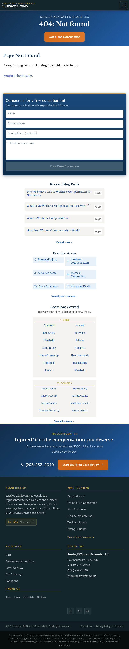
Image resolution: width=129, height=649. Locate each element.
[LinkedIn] (87, 611)
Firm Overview (14, 567)
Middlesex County (80, 403)
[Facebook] (70, 611)
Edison (80, 340)
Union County (49, 388)
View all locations (64, 421)
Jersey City (49, 333)
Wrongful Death (76, 529)
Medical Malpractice (79, 515)
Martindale (28, 597)
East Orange (49, 348)
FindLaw (41, 597)
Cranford (49, 325)
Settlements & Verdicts (20, 561)
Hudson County (49, 396)
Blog (9, 554)
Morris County (80, 410)
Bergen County (49, 403)
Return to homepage (17, 75)
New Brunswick (80, 355)
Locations (12, 581)
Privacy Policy (103, 626)
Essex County (80, 388)
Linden (49, 370)
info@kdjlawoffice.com (82, 575)
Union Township (49, 355)
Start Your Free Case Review (83, 464)
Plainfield (49, 362)
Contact (118, 626)
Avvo (8, 597)
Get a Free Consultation (64, 37)
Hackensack (80, 362)
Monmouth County (49, 410)
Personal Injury (76, 496)
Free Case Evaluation (64, 166)
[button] (124, 5)
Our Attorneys (14, 574)
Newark (80, 325)
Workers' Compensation (82, 502)
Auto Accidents (76, 509)
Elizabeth (49, 340)
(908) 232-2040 (16, 6)
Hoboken (80, 348)
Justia (17, 597)
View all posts (64, 242)
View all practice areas (64, 296)
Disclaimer (86, 626)
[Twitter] (79, 611)
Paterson (80, 333)
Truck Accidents (77, 522)
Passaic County (80, 396)
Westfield (80, 370)
